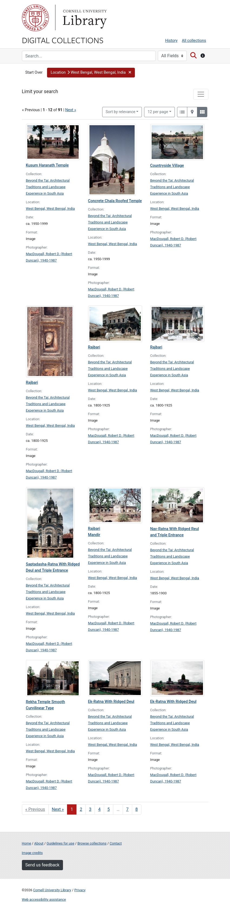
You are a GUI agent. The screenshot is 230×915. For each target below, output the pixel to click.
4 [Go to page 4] (99, 809)
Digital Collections (63, 40)
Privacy (79, 890)
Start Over (34, 72)
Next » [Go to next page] (58, 809)
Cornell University (35, 17)
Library (84, 17)
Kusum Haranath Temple (47, 165)
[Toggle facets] (200, 94)
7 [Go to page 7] (127, 809)
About (39, 843)
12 (158, 111)
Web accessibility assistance (44, 899)
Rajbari (32, 382)
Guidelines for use (60, 843)
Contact (116, 843)
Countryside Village (167, 165)
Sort (120, 112)
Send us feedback (42, 864)
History (171, 40)
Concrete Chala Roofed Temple (115, 201)
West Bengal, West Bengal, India (50, 208)
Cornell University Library (52, 890)
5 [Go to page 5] (108, 809)
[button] (91, 72)
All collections (194, 40)
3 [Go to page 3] (90, 809)
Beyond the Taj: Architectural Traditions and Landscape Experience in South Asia (48, 186)
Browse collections (91, 843)
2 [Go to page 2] (81, 809)
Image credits (32, 853)
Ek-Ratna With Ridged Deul (111, 701)
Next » (70, 110)
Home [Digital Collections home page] (26, 843)
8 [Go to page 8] (136, 809)
